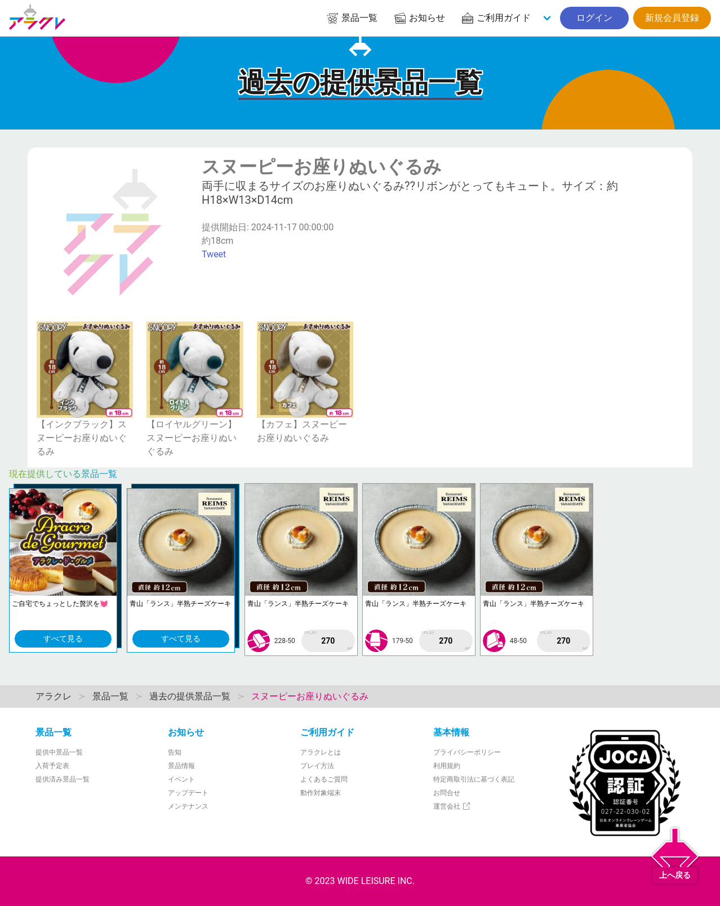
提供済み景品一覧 (62, 779)
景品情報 (181, 766)
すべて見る (63, 638)
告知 (174, 752)
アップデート (188, 793)
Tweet (214, 254)
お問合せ (446, 793)
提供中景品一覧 (59, 752)
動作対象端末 (320, 793)
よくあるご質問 (324, 779)
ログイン (594, 17)
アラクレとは (320, 752)
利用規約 (446, 766)
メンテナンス (188, 806)
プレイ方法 (317, 766)
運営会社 (452, 806)
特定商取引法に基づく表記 (473, 779)
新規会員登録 (672, 17)
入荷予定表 (52, 766)
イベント (181, 779)
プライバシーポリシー (467, 752)
